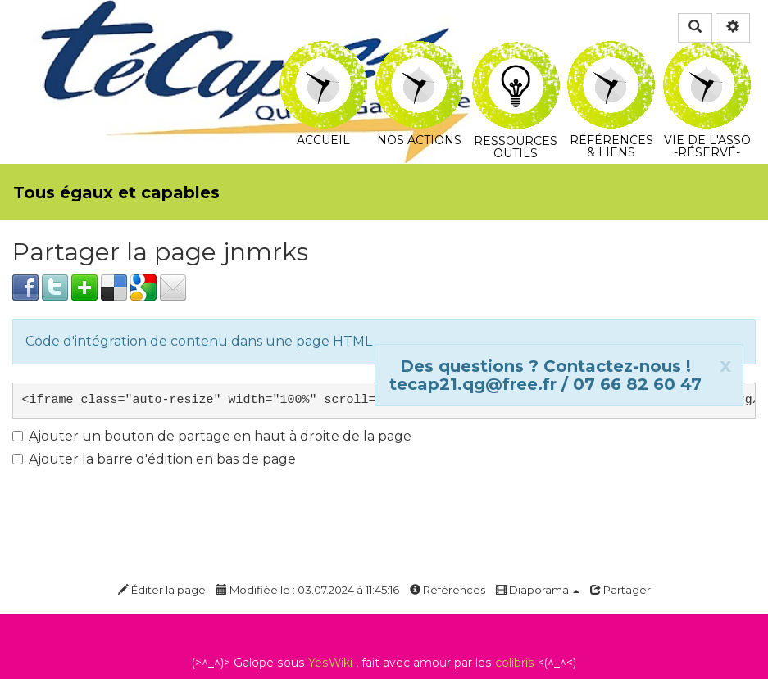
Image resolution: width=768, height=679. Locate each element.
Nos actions (419, 52)
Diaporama (537, 589)
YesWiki (330, 662)
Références (447, 589)
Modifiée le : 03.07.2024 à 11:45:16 (307, 589)
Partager (620, 589)
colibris (514, 662)
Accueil (323, 52)
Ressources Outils (516, 61)
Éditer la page (162, 589)
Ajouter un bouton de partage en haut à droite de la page (211, 436)
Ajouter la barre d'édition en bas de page (154, 459)
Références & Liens (611, 52)
